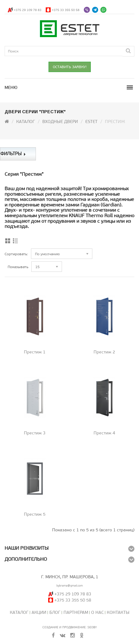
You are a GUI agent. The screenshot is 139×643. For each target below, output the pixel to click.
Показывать (18, 267)
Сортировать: (16, 254)
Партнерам (76, 612)
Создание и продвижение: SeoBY (69, 627)
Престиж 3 (34, 433)
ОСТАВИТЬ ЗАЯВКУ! (70, 67)
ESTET (91, 121)
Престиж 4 (104, 433)
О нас (97, 612)
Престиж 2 (104, 352)
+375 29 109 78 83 (27, 10)
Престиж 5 (34, 514)
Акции (39, 612)
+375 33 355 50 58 (65, 10)
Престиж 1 (34, 352)
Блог (54, 612)
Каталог (25, 121)
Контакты (118, 612)
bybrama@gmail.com (69, 585)
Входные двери (60, 121)
